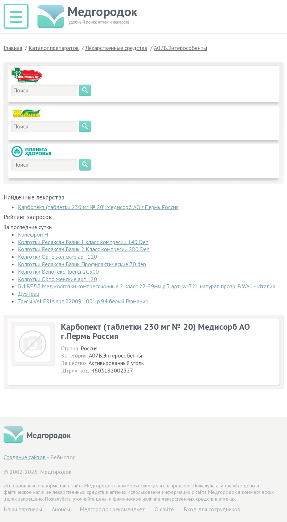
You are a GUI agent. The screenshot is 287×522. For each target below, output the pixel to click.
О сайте (164, 509)
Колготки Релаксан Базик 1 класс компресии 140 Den (83, 241)
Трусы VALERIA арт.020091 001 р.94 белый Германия (83, 301)
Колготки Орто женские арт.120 (57, 279)
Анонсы (61, 509)
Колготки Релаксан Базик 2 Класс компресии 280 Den (84, 249)
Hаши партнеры (23, 509)
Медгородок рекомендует (112, 509)
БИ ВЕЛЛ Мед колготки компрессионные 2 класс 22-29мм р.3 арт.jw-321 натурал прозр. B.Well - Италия (146, 286)
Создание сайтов (25, 457)
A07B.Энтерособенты (115, 355)
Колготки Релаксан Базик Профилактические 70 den (82, 264)
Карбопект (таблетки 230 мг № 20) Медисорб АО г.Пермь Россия (98, 207)
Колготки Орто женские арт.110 (57, 256)
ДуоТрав (28, 293)
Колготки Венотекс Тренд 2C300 (58, 271)
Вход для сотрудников (211, 509)
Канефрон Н (33, 234)
